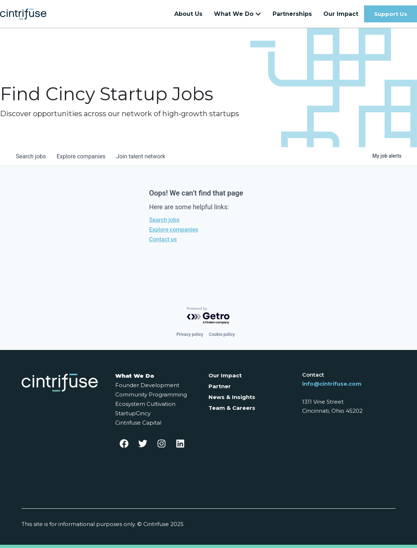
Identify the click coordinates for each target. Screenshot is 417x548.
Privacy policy (189, 334)
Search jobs (164, 223)
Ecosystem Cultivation (145, 403)
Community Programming (151, 394)
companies (82, 160)
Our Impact (225, 375)
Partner (219, 386)
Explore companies (173, 233)
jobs (31, 160)
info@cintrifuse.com (332, 383)
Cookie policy (222, 334)
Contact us (163, 243)
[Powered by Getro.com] (208, 316)
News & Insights (231, 397)
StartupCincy (133, 413)
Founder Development (147, 385)
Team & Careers (231, 407)
